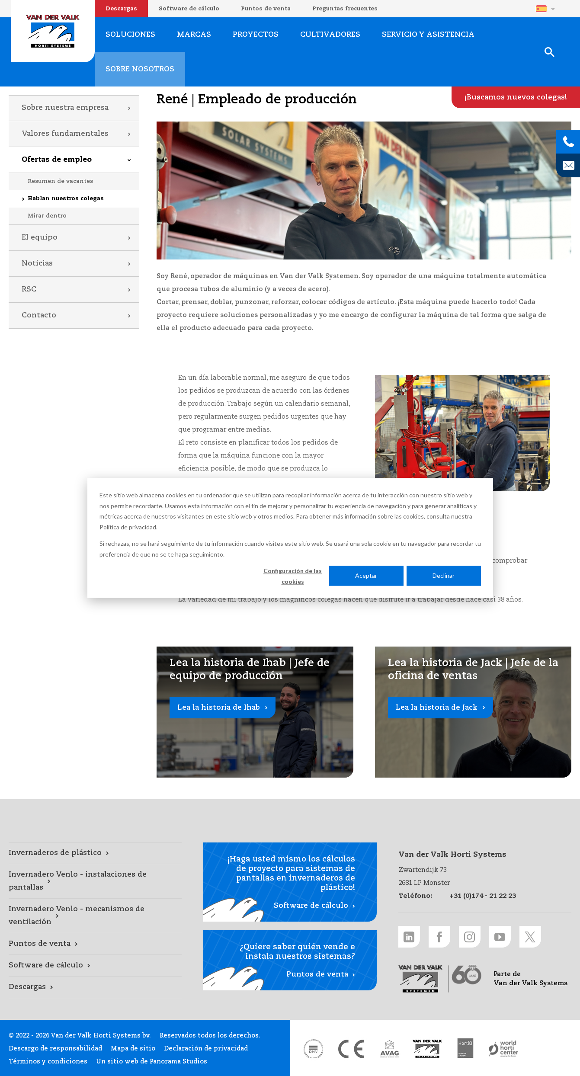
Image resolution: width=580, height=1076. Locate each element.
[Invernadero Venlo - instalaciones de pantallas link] (95, 881)
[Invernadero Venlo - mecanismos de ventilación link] (95, 916)
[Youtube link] (500, 937)
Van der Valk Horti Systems (53, 31)
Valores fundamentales (65, 134)
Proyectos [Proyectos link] (256, 34)
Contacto (39, 315)
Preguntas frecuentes (345, 9)
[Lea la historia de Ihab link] (255, 712)
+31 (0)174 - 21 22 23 (482, 896)
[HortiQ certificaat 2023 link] (465, 1048)
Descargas (121, 9)
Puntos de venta (266, 9)
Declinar (444, 575)
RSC (29, 289)
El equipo (40, 237)
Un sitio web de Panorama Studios (151, 1062)
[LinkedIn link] (409, 937)
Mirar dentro (47, 216)
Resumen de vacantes (60, 181)
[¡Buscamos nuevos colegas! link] (516, 97)
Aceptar (366, 575)
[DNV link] (313, 1048)
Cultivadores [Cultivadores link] (330, 34)
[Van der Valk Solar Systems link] (427, 1048)
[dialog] (290, 538)
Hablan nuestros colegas (66, 199)
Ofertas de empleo (57, 159)
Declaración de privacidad (206, 1049)
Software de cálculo (189, 9)
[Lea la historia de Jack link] (473, 712)
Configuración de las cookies (292, 576)
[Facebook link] (439, 937)
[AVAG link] (389, 1048)
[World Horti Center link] (503, 1048)
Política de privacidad (127, 527)
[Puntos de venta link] (95, 944)
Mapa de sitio (133, 1049)
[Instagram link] (470, 937)
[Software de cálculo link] (95, 966)
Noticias (37, 263)
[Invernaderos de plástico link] (95, 853)
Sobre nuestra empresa (65, 108)
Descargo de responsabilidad (55, 1049)
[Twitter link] (530, 937)
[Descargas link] (95, 987)
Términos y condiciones (48, 1062)
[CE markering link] (351, 1048)
